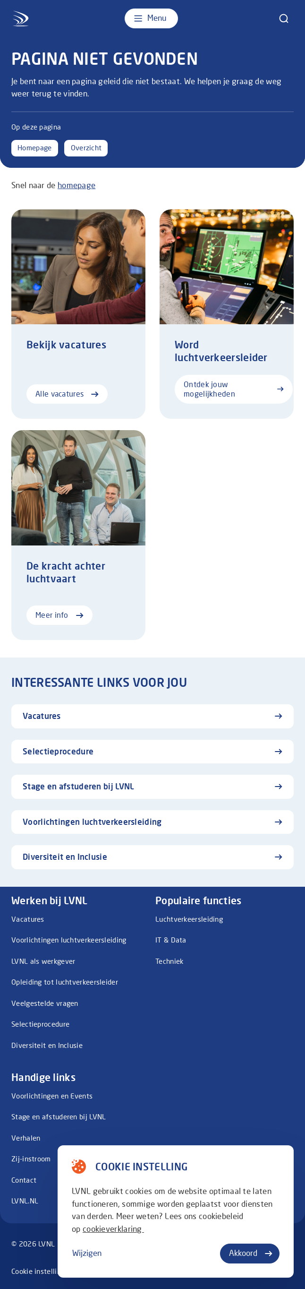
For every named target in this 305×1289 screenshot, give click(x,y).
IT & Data (170, 940)
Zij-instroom (31, 1159)
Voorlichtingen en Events (52, 1096)
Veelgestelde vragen (44, 1003)
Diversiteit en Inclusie (47, 1045)
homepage (76, 185)
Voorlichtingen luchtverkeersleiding (69, 940)
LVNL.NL (24, 1201)
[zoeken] (284, 18)
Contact (23, 1180)
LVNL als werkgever (43, 961)
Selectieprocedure (40, 1024)
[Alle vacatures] (78, 314)
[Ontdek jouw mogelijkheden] (227, 314)
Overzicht (86, 148)
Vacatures (27, 919)
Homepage (34, 148)
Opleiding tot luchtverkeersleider (64, 982)
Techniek (169, 961)
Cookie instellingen (42, 1271)
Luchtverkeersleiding (189, 919)
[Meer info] (78, 535)
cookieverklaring (113, 1229)
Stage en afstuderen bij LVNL (58, 1117)
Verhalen (25, 1138)
